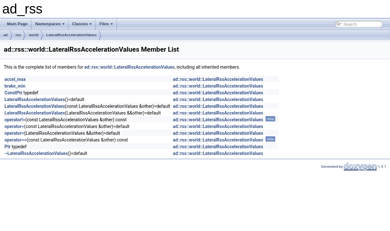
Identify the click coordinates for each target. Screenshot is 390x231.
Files (106, 23)
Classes (82, 23)
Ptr (7, 146)
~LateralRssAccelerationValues (36, 153)
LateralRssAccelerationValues (71, 35)
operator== (15, 139)
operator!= (14, 119)
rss (18, 35)
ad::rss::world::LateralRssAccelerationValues (129, 67)
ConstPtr (13, 92)
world (33, 35)
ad (6, 35)
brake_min (14, 86)
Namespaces (50, 23)
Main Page (17, 23)
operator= (14, 126)
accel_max (15, 79)
